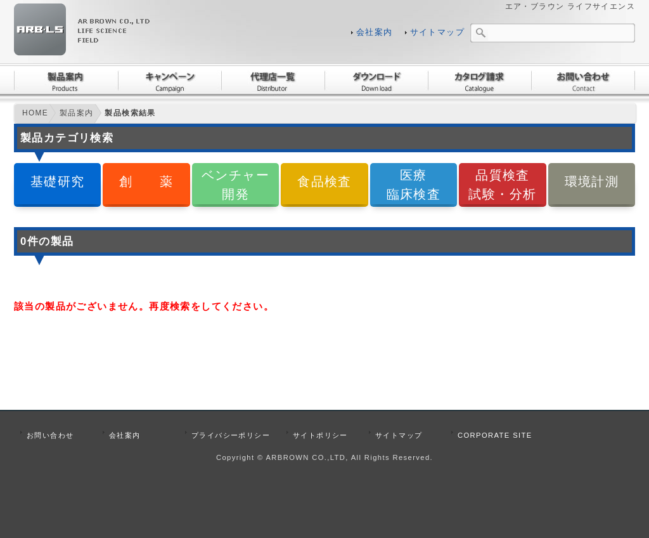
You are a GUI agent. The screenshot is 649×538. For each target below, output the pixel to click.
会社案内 (374, 32)
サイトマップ (437, 32)
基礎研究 (57, 181)
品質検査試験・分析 (502, 184)
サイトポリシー (320, 435)
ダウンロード (376, 80)
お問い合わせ (583, 80)
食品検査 (324, 181)
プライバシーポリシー (230, 435)
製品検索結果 (130, 112)
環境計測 (592, 181)
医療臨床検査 (414, 184)
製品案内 (66, 80)
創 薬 (146, 181)
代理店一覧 (272, 80)
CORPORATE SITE (495, 435)
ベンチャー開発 (235, 184)
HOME (35, 112)
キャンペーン (169, 80)
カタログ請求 (479, 80)
